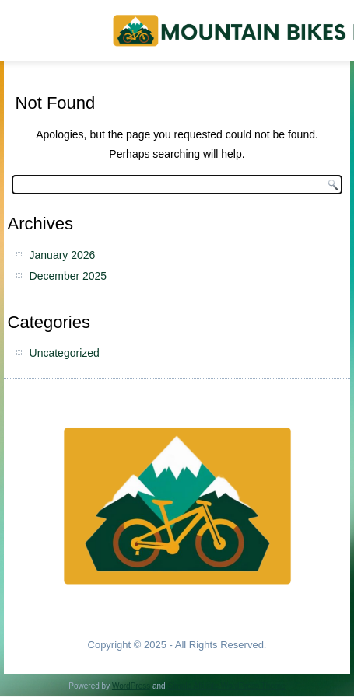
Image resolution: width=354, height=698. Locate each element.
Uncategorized (65, 353)
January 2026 (63, 255)
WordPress (131, 686)
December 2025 (68, 276)
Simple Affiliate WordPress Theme (226, 686)
